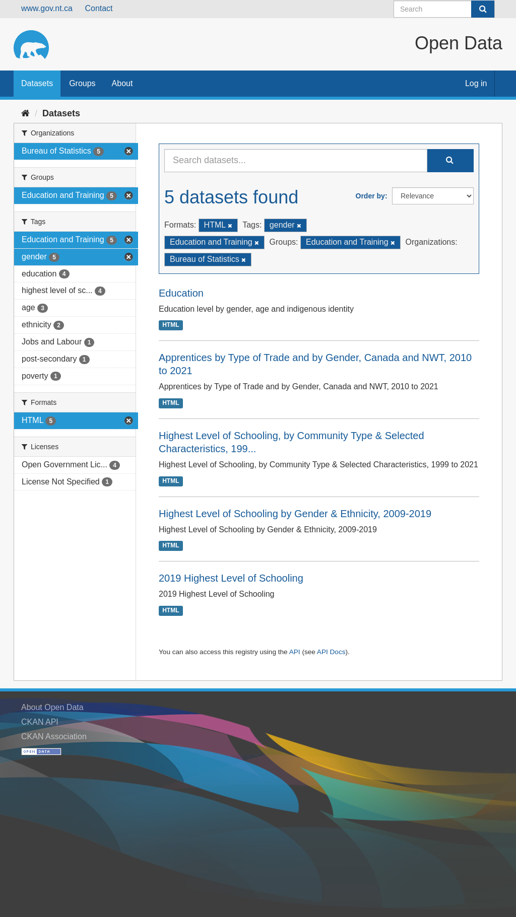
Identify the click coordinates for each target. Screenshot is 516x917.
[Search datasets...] (295, 160)
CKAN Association (54, 736)
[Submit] (482, 9)
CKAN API (39, 722)
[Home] (25, 113)
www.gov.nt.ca (47, 8)
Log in (476, 83)
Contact (98, 8)
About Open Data (52, 707)
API (294, 652)
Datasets (37, 83)
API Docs (331, 652)
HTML (170, 325)
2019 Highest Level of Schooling (231, 578)
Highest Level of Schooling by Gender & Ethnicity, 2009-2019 (295, 513)
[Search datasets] (444, 9)
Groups (82, 83)
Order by (370, 196)
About (122, 83)
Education (181, 293)
